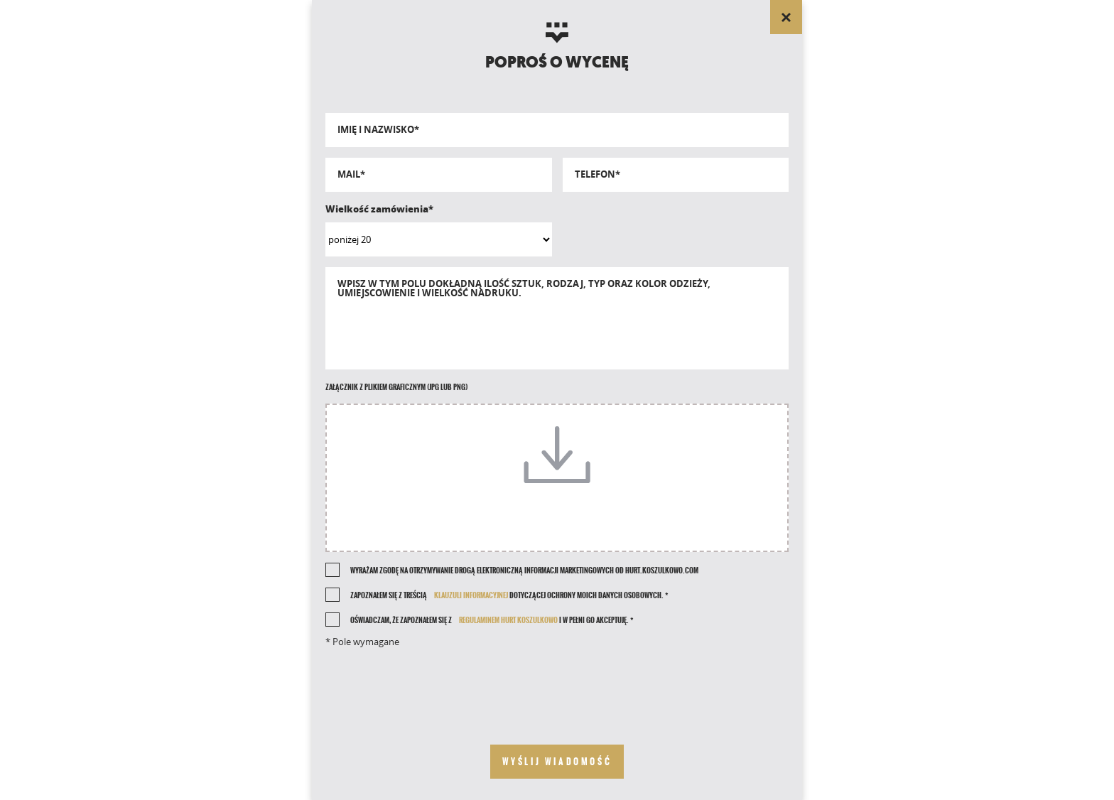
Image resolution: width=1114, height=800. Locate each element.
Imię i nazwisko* (378, 129)
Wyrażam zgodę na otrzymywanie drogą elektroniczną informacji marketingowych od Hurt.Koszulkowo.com (524, 570)
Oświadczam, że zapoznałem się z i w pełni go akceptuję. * (491, 620)
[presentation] (557, 685)
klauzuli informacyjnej (471, 595)
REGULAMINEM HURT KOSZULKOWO (508, 620)
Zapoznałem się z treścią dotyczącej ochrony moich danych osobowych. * (509, 595)
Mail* (351, 174)
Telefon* (597, 174)
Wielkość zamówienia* (379, 208)
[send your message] (557, 762)
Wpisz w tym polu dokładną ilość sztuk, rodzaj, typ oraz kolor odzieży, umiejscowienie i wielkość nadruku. (523, 288)
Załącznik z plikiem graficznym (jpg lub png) (396, 387)
